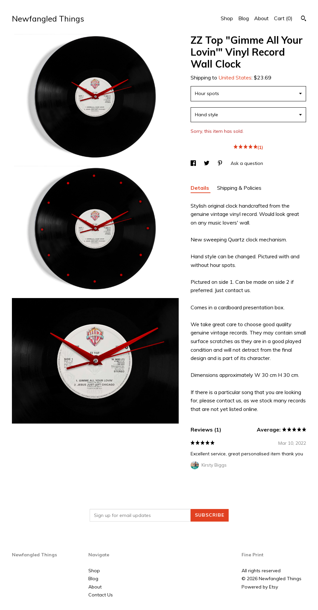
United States (234, 77)
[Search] (303, 19)
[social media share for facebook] (194, 163)
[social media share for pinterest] (220, 163)
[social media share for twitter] (207, 163)
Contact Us (100, 595)
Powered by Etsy (260, 587)
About (261, 18)
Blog (243, 18)
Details (200, 187)
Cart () (283, 18)
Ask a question (247, 163)
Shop (227, 18)
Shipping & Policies (239, 187)
